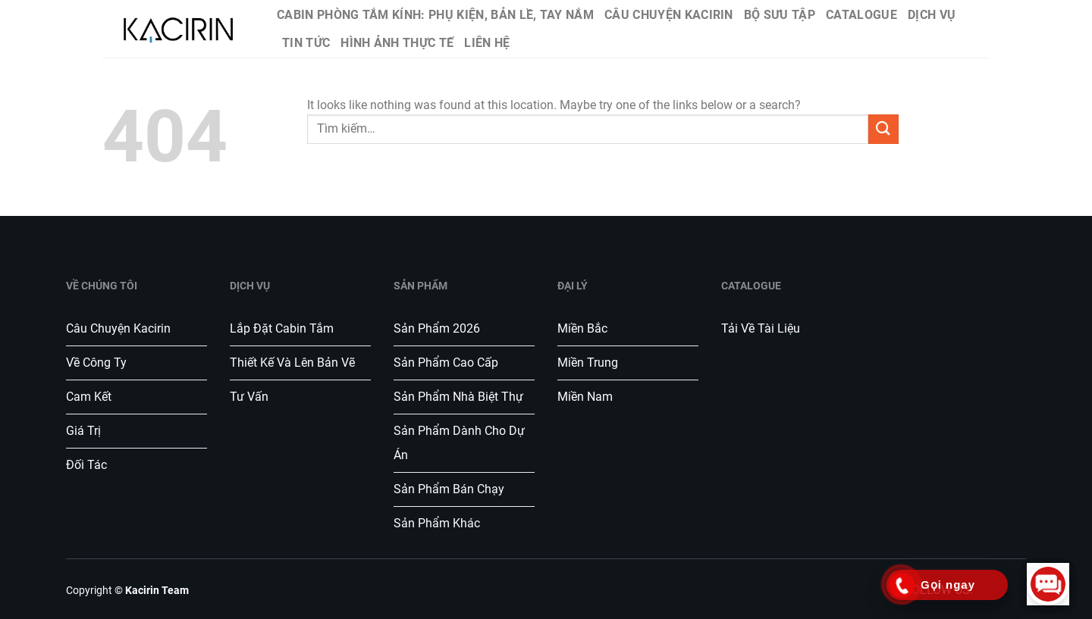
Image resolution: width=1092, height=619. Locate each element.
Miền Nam (585, 396)
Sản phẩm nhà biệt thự (458, 396)
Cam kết (88, 396)
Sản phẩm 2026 (437, 328)
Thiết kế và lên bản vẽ (292, 362)
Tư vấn (250, 396)
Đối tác (86, 465)
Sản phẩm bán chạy (449, 489)
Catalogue (861, 15)
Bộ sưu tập (779, 15)
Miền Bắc (582, 328)
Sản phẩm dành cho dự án (459, 443)
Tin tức (306, 43)
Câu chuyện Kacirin (668, 15)
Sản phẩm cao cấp (446, 362)
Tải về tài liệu (760, 328)
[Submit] (883, 129)
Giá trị (83, 431)
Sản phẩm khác (437, 523)
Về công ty (96, 362)
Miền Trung (587, 362)
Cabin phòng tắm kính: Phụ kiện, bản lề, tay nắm (435, 15)
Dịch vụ (932, 15)
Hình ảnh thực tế (396, 43)
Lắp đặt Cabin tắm (283, 328)
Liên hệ (487, 43)
